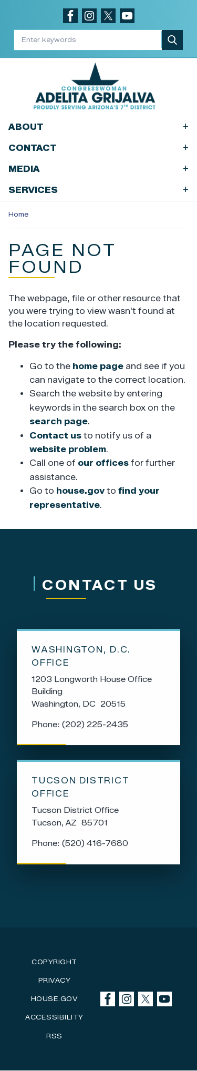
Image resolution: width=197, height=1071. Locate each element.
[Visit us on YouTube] (127, 15)
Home (18, 214)
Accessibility (54, 1017)
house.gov (80, 491)
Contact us (55, 436)
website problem (67, 449)
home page (97, 366)
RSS (54, 1036)
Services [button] (98, 189)
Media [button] (98, 168)
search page (58, 421)
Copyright (54, 962)
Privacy (54, 980)
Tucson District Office (80, 792)
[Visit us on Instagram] (89, 15)
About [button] (98, 126)
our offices (103, 463)
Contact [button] (98, 147)
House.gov (54, 999)
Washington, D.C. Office (81, 662)
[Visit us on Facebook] (70, 15)
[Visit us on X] (108, 15)
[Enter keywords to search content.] (88, 39)
